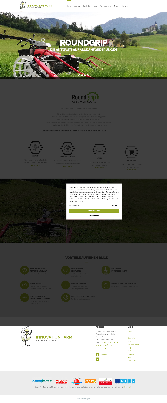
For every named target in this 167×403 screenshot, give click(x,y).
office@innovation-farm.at (110, 342)
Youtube (101, 359)
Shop (116, 6)
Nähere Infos (127, 387)
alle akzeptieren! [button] (94, 211)
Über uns (77, 6)
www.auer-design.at (83, 399)
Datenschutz (132, 360)
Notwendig (74, 205)
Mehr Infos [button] (78, 201)
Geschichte (87, 6)
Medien (95, 6)
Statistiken (113, 205)
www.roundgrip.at (102, 348)
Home (69, 6)
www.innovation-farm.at (104, 345)
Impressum (131, 354)
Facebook (101, 355)
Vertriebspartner (106, 6)
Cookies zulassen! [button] (94, 215)
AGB (129, 357)
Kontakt (124, 6)
